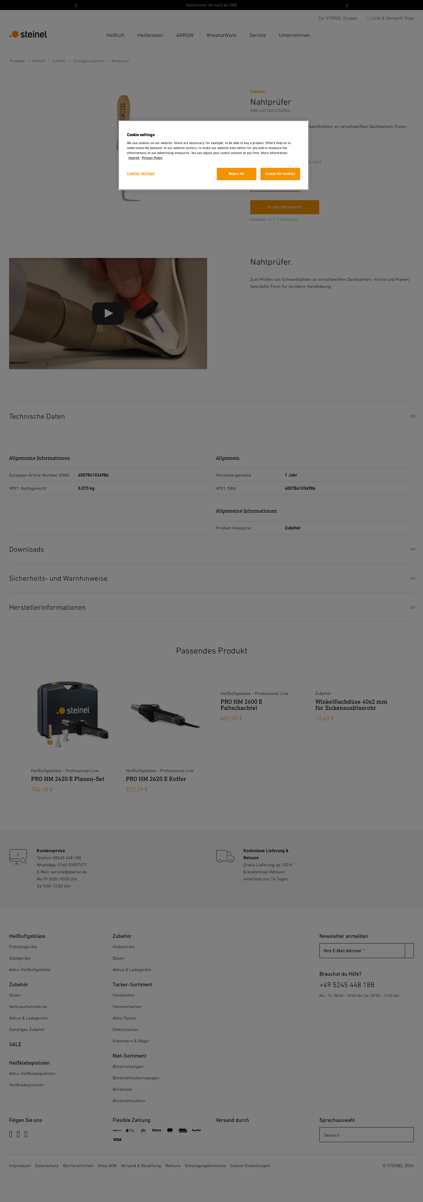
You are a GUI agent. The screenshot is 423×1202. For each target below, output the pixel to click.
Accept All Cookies (280, 174)
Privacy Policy (152, 158)
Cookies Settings (141, 173)
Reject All (236, 174)
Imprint (133, 158)
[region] (213, 155)
